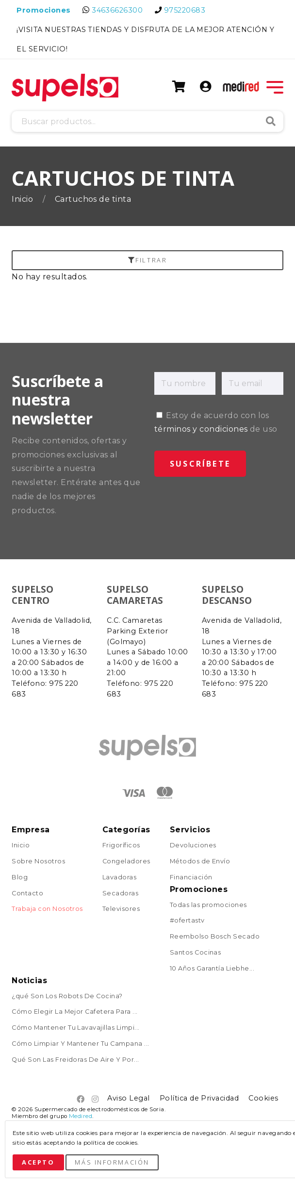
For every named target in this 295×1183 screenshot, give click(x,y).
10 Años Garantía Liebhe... (212, 969)
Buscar (271, 121)
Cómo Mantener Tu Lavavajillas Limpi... (75, 1028)
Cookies (263, 1098)
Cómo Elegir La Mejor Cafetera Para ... (74, 1012)
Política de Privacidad (199, 1098)
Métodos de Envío (200, 862)
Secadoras (120, 894)
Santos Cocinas (195, 953)
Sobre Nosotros (38, 862)
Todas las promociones (208, 905)
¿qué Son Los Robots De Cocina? (67, 996)
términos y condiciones (201, 429)
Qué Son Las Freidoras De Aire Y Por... (75, 1060)
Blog (20, 878)
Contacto (27, 894)
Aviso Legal (128, 1098)
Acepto (38, 1162)
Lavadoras (119, 878)
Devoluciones (193, 846)
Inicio (23, 199)
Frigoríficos (121, 846)
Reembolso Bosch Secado (215, 937)
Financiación (191, 878)
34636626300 (117, 10)
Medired (80, 1116)
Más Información (112, 1162)
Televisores (121, 909)
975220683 (184, 10)
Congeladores (126, 862)
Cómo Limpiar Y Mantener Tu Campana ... (80, 1044)
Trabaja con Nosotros (47, 909)
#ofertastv (187, 921)
